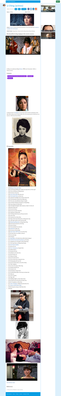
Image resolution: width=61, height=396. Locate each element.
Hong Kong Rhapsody (14, 222)
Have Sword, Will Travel (15, 231)
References (10, 78)
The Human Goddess (14, 244)
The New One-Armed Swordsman (17, 239)
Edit (16, 9)
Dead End (12, 228)
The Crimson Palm (14, 194)
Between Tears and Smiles (15, 188)
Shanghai (16, 112)
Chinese (20, 69)
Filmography (30, 76)
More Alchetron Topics (11, 382)
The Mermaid (15, 28)
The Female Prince (14, 196)
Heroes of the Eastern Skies (15, 285)
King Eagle (12, 238)
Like (19, 9)
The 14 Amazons (13, 248)
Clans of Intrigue (13, 283)
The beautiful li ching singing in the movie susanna (17, 76)
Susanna (11, 27)
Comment (24, 9)
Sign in (58, 1)
